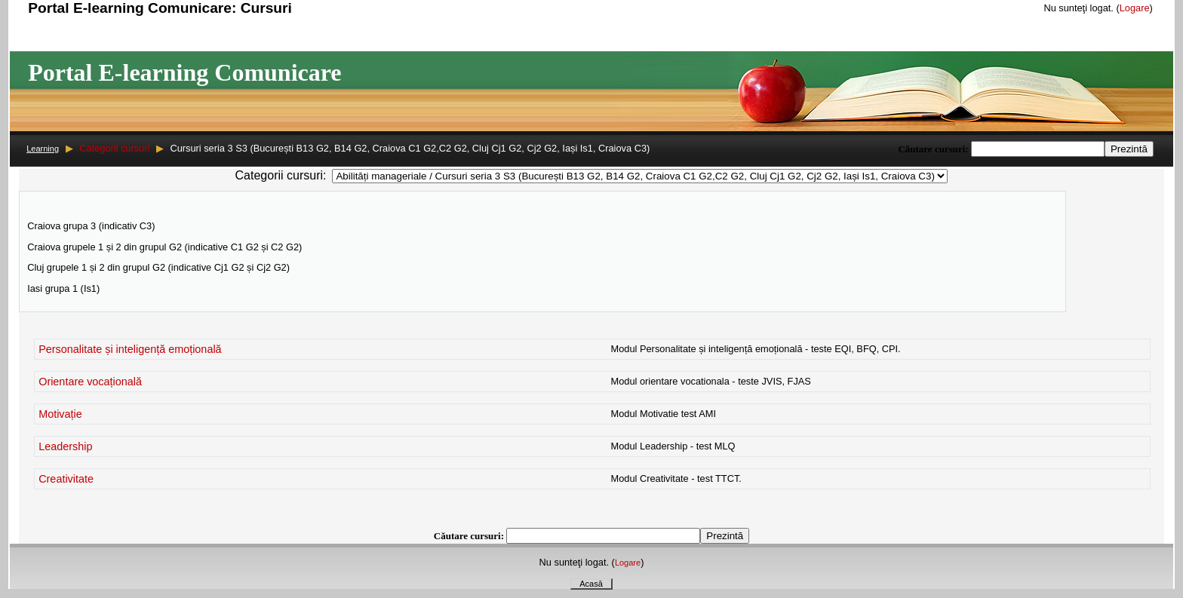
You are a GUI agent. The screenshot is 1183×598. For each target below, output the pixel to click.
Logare (1135, 8)
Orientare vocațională (90, 382)
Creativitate (66, 479)
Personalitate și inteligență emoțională (129, 349)
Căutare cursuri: (934, 149)
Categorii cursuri (114, 148)
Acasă (591, 583)
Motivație (60, 414)
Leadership (65, 446)
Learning (42, 148)
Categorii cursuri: (281, 175)
